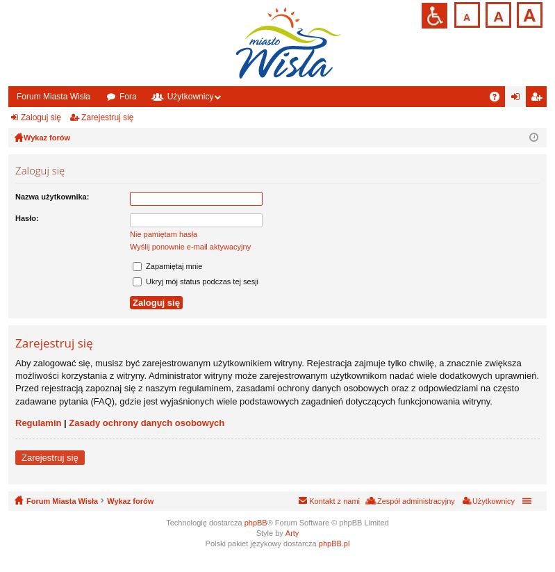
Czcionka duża (528, 13)
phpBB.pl (334, 543)
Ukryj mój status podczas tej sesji (195, 281)
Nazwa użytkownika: (52, 197)
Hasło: (27, 218)
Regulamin (38, 423)
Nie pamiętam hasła (163, 234)
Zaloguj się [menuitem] (518, 99)
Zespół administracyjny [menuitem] (416, 501)
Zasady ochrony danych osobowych (146, 423)
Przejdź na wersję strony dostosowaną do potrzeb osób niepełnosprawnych (434, 15)
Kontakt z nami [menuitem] (334, 501)
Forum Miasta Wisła (53, 96)
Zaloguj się (41, 117)
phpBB (256, 522)
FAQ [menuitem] (499, 99)
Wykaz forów (130, 501)
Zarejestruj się (107, 117)
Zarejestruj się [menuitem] (539, 99)
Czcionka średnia (497, 13)
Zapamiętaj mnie (167, 266)
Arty (292, 533)
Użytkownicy (190, 96)
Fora (128, 96)
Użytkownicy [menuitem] (493, 501)
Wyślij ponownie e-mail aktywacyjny (190, 247)
